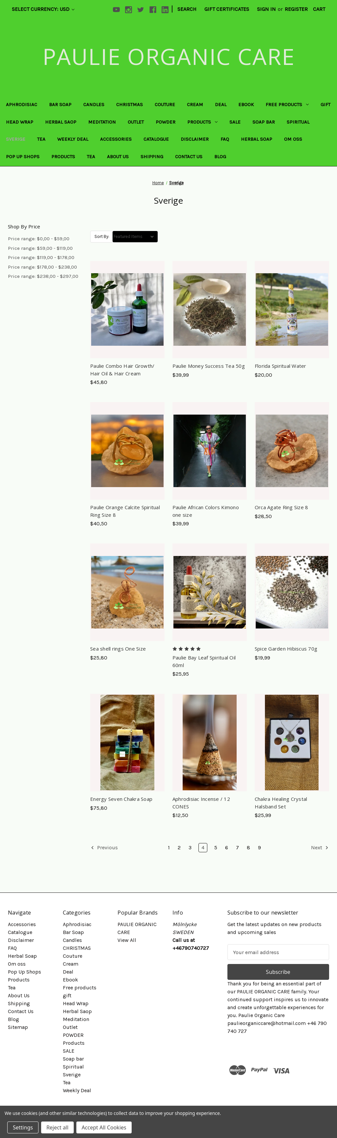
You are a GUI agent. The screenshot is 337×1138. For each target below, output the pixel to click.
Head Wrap (19, 122)
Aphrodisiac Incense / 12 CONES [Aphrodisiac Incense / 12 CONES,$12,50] (201, 803)
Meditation (102, 122)
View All (126, 940)
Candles (93, 104)
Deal (220, 104)
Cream (195, 104)
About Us (118, 157)
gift (325, 104)
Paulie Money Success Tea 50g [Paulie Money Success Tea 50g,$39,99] (208, 366)
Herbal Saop (60, 122)
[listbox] (135, 236)
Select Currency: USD (43, 9)
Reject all (57, 1127)
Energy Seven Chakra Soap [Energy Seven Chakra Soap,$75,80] (121, 799)
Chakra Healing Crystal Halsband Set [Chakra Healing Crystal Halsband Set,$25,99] (281, 803)
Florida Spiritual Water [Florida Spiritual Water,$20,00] (280, 366)
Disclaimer (195, 139)
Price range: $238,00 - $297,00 (43, 276)
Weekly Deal (72, 139)
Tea (41, 139)
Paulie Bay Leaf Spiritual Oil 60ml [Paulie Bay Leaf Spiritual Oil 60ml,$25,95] (204, 661)
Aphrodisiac (21, 104)
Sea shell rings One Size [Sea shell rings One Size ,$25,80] (118, 648)
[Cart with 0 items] (319, 9)
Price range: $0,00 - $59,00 (38, 239)
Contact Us (188, 157)
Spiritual (298, 122)
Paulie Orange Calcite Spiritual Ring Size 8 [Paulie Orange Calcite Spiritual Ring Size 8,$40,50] (125, 511)
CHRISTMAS (129, 104)
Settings (23, 1127)
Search (186, 9)
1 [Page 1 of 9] (169, 847)
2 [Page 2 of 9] (179, 847)
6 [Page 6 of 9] (226, 847)
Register (296, 9)
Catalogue (156, 139)
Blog (220, 157)
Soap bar (263, 122)
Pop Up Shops (22, 157)
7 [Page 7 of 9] (237, 847)
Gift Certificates (226, 9)
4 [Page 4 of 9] (202, 847)
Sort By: (101, 236)
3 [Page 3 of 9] (190, 847)
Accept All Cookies (104, 1127)
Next (320, 847)
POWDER (165, 122)
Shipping (152, 157)
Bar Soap (60, 104)
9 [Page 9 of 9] (259, 847)
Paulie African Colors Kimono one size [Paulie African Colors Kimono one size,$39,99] (205, 511)
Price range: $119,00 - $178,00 (41, 257)
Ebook (246, 104)
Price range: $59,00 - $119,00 (40, 248)
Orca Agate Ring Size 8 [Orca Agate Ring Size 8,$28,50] (281, 507)
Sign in (266, 9)
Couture (165, 104)
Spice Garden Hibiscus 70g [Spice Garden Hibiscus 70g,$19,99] (286, 648)
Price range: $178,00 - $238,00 (42, 267)
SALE (235, 122)
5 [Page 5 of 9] (215, 847)
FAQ (224, 139)
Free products (287, 104)
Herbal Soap (256, 139)
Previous (104, 847)
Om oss (293, 139)
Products (202, 122)
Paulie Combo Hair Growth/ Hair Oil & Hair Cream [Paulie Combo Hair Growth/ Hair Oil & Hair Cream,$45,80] (122, 370)
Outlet (136, 122)
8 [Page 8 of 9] (248, 847)
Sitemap (18, 1027)
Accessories (116, 139)
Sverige (15, 139)
